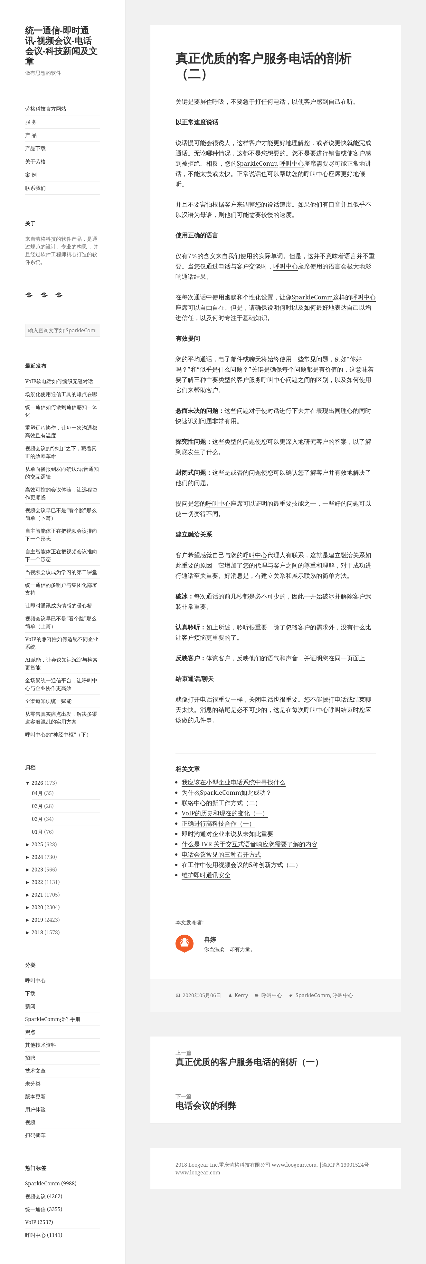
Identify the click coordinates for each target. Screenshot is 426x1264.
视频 (30, 1122)
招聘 (30, 1057)
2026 (37, 782)
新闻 (30, 1006)
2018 (37, 932)
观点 (30, 1032)
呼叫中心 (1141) (43, 1235)
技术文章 (35, 1070)
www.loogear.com (197, 1172)
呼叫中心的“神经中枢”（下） (58, 734)
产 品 (31, 135)
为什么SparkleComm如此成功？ (227, 792)
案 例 (31, 174)
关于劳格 (35, 161)
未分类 (33, 1083)
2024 (37, 856)
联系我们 (35, 187)
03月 (37, 806)
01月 (37, 831)
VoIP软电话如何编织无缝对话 (59, 381)
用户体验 (35, 1109)
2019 (37, 919)
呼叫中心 (35, 980)
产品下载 (35, 148)
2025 (37, 844)
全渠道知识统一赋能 (48, 701)
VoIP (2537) (39, 1222)
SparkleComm (257, 163)
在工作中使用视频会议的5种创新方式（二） (241, 864)
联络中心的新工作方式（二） (221, 803)
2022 (37, 882)
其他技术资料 (40, 1044)
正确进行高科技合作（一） (218, 823)
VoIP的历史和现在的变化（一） (225, 813)
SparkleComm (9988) (51, 1183)
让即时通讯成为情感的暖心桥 (58, 605)
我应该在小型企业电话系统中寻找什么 (234, 782)
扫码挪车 (35, 1135)
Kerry (241, 995)
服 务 (31, 121)
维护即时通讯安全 (206, 875)
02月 (37, 818)
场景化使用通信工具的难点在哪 (61, 394)
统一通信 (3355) (43, 1209)
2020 (37, 907)
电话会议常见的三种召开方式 (221, 854)
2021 (37, 894)
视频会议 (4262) (43, 1196)
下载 (30, 993)
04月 (37, 793)
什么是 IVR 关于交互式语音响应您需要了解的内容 (249, 844)
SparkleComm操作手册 (52, 1019)
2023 (37, 869)
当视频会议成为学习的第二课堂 (61, 572)
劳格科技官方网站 (45, 108)
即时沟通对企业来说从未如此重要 (227, 834)
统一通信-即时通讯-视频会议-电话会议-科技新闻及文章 (61, 45)
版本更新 (35, 1096)
